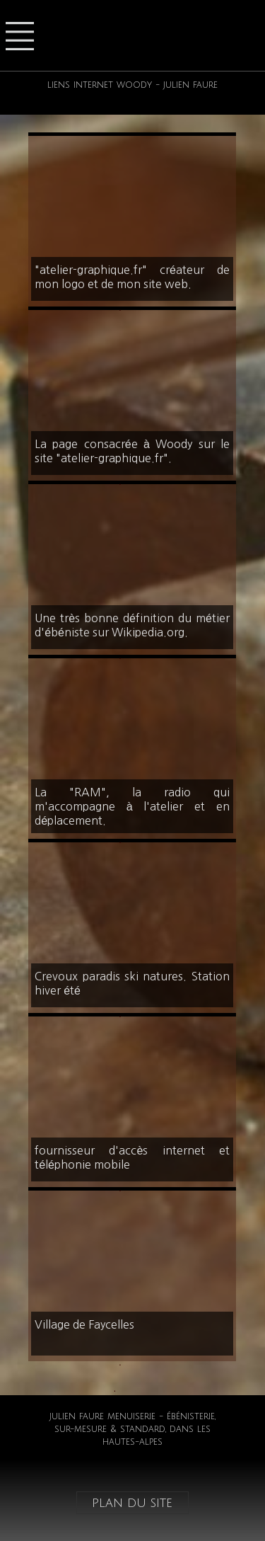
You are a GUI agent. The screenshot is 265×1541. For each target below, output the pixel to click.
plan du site (132, 1503)
